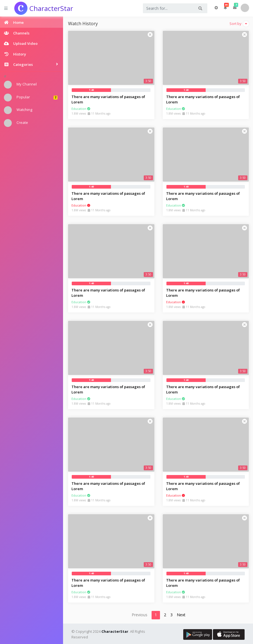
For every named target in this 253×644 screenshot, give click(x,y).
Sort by (239, 24)
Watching (18, 110)
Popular (30, 97)
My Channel (20, 85)
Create (16, 123)
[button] (225, 8)
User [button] (245, 8)
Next (181, 614)
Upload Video (216, 8)
